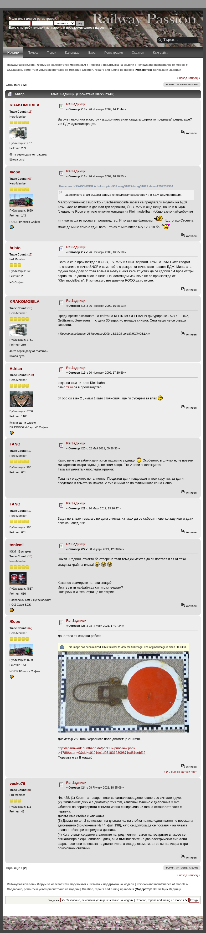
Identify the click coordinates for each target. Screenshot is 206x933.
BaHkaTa (159, 69)
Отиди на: (54, 900)
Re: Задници (76, 621)
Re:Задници (75, 104)
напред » (194, 77)
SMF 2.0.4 (86, 922)
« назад (182, 77)
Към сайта (160, 52)
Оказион (138, 52)
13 (30, 111)
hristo (14, 247)
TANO (14, 444)
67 (30, 178)
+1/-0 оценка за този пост (180, 771)
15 (30, 254)
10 (30, 450)
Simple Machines (120, 922)
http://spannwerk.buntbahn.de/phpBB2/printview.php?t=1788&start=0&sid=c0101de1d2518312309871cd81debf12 (102, 750)
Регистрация (113, 52)
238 (30, 375)
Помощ (33, 52)
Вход (91, 52)
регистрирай (46, 19)
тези (69, 387)
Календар (72, 52)
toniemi (16, 545)
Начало (13, 52)
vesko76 (17, 783)
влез (21, 19)
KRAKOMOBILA (24, 105)
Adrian (15, 368)
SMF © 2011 (101, 922)
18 (30, 556)
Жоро (14, 172)
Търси (51, 52)
